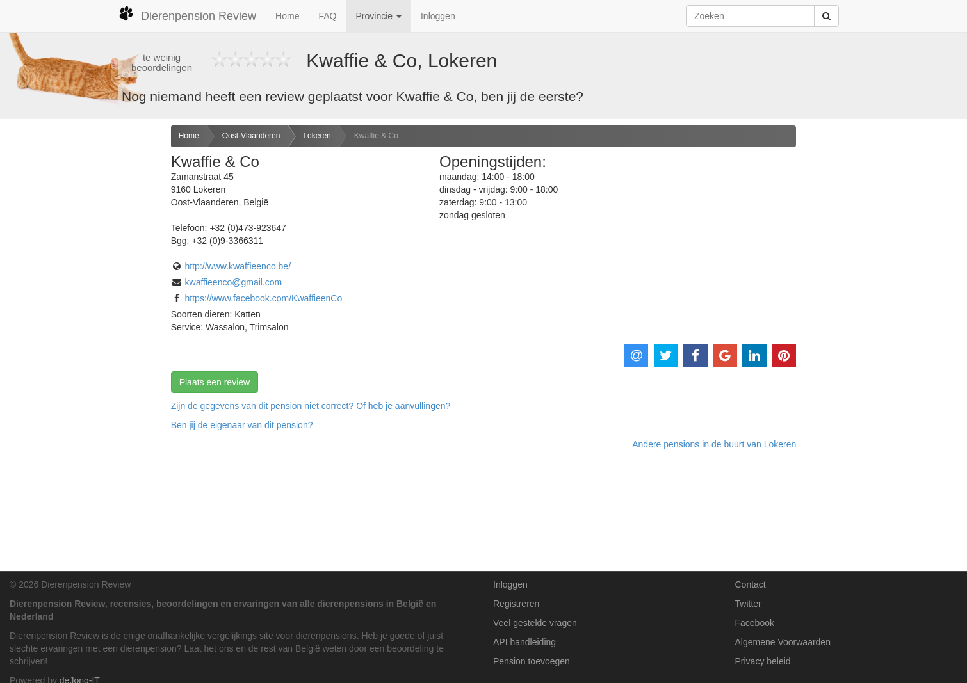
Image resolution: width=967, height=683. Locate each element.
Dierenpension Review (187, 14)
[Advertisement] (81, 327)
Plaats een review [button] (214, 382)
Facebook (754, 623)
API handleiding (524, 642)
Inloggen (438, 16)
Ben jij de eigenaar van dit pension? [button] (242, 425)
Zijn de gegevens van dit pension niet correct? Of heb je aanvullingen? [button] (311, 406)
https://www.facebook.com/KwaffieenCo (264, 298)
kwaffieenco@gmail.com (233, 282)
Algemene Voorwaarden (783, 642)
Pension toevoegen (531, 661)
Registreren (516, 604)
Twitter (748, 604)
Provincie (378, 16)
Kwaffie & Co (376, 135)
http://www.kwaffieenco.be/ (238, 266)
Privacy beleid (763, 661)
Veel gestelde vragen (535, 623)
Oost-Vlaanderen (251, 135)
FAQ (327, 16)
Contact (750, 584)
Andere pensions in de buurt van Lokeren (714, 444)
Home (287, 16)
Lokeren (316, 135)
